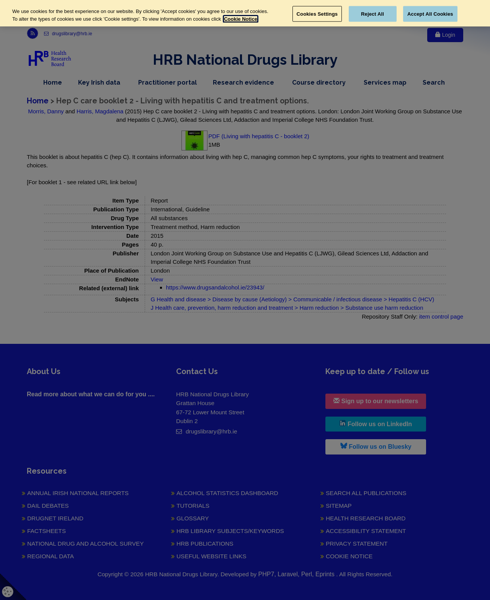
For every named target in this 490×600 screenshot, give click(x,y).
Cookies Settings (317, 13)
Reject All (372, 13)
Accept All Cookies (430, 13)
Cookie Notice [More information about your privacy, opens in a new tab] (240, 19)
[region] (245, 13)
